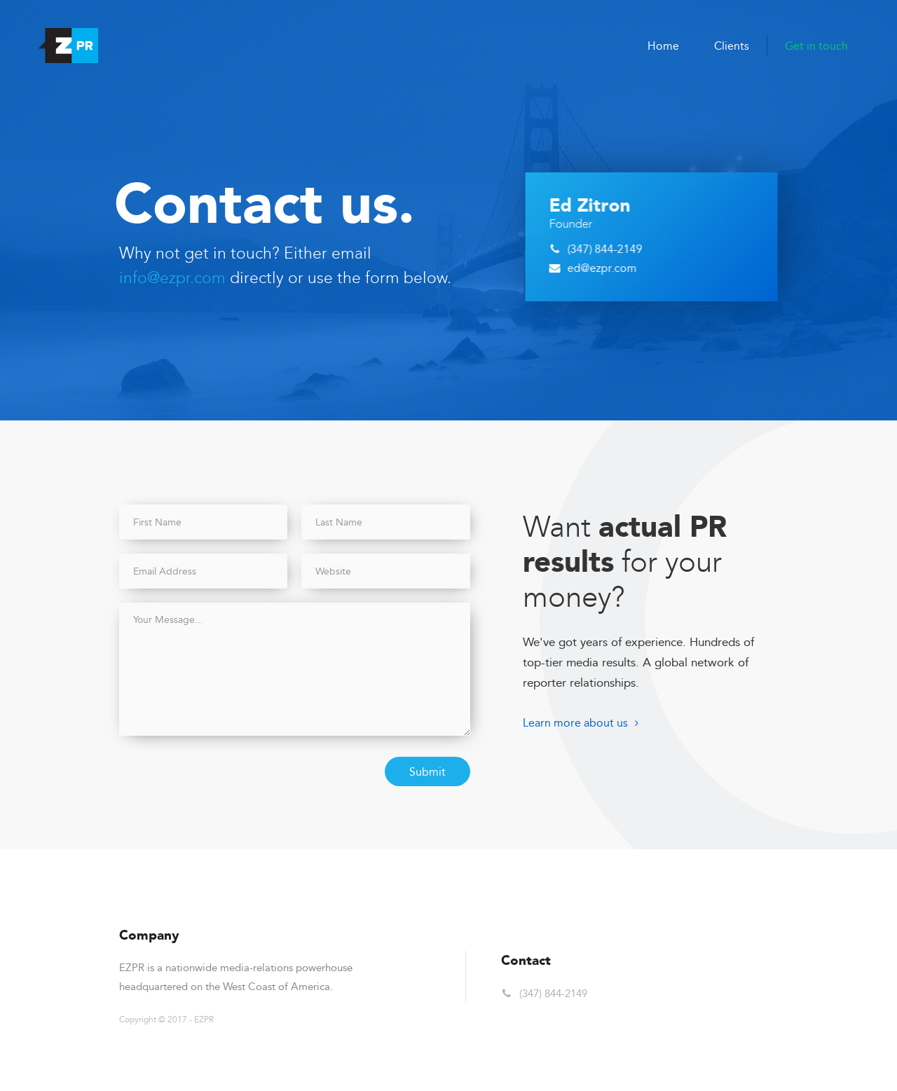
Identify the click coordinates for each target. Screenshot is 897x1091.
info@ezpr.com (172, 277)
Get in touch (816, 46)
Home (663, 46)
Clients (731, 46)
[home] (68, 45)
